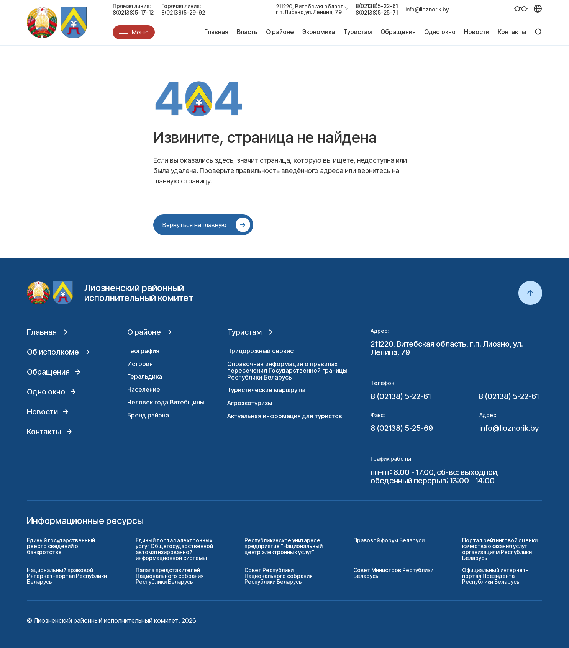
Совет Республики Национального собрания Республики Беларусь (278, 576)
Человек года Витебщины (166, 402)
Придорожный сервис (260, 351)
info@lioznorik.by (427, 9)
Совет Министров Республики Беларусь (393, 573)
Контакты (512, 32)
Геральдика (144, 376)
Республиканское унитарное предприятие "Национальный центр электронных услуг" (283, 546)
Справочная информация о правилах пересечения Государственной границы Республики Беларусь (287, 370)
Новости (476, 32)
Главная (216, 32)
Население (143, 389)
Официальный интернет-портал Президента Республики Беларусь (495, 576)
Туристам (357, 32)
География (143, 351)
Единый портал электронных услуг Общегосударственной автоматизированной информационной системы (174, 549)
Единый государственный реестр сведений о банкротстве (61, 546)
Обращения (398, 32)
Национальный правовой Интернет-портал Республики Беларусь (67, 576)
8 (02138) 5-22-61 (401, 396)
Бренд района (148, 415)
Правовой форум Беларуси (389, 540)
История (140, 364)
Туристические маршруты (266, 390)
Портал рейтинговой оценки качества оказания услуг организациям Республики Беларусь (500, 549)
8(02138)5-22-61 (377, 6)
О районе (280, 32)
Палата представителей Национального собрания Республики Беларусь (170, 576)
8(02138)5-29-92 (183, 12)
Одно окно (440, 32)
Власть (247, 32)
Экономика (318, 32)
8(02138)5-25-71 (377, 12)
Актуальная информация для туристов (284, 416)
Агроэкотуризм (249, 403)
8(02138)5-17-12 (133, 12)
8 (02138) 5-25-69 (402, 428)
